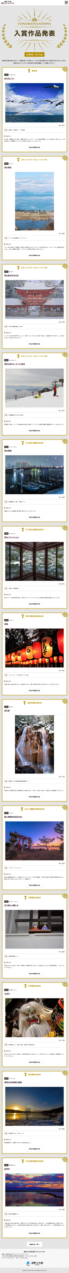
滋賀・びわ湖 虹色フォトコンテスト (34, 1252)
